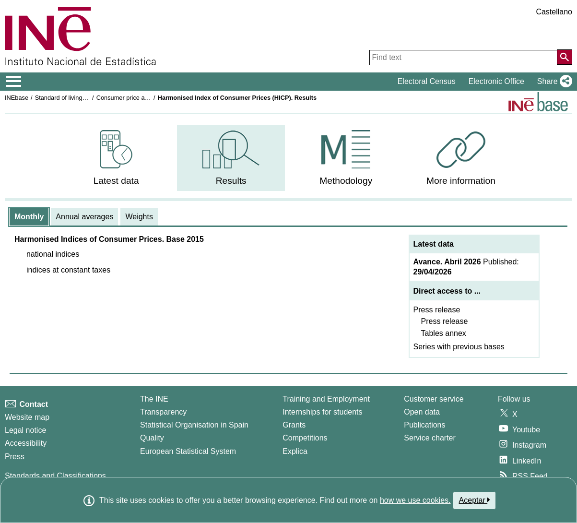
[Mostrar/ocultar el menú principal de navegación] (14, 81)
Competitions (305, 438)
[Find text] (463, 57)
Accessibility (26, 443)
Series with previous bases (459, 347)
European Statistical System (188, 451)
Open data (422, 412)
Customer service (433, 399)
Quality (152, 438)
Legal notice (25, 430)
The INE (154, 399)
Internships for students (322, 412)
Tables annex (443, 333)
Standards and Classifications (55, 476)
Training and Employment (326, 399)
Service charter (430, 438)
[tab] (29, 217)
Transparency (163, 412)
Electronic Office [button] (496, 81)
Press (14, 456)
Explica (295, 451)
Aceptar (474, 500)
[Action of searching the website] (564, 57)
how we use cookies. (415, 500)
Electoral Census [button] (427, 81)
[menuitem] (116, 158)
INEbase (16, 97)
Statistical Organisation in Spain (194, 425)
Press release (436, 310)
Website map (27, 417)
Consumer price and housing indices (146, 97)
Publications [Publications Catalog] (424, 425)
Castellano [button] (554, 12)
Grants (294, 425)
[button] (552, 81)
